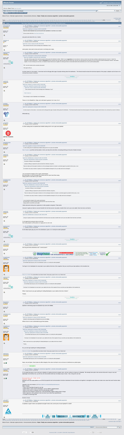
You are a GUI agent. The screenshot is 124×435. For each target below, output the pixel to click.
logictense (6, 353)
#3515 (119, 302)
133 (22, 20)
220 (79, 21)
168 (88, 20)
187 (16, 21)
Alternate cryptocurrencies (16, 16)
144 (43, 20)
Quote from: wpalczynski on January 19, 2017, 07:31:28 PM (34, 260)
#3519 (119, 369)
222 (82, 21)
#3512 (119, 244)
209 (58, 21)
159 (71, 20)
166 (85, 20)
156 (66, 20)
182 (7, 21)
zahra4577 (5, 400)
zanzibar (5, 103)
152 (58, 20)
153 (60, 20)
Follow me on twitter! (26, 274)
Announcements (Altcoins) (30, 16)
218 (75, 21)
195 (31, 21)
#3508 (119, 155)
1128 (93, 21)
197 (35, 21)
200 (41, 21)
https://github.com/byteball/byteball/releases (49, 384)
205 (50, 21)
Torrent (21, 10)
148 (51, 20)
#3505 (119, 104)
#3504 (119, 81)
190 (22, 21)
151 (56, 20)
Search (13, 12)
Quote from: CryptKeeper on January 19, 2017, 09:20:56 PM (34, 280)
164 (81, 20)
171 (94, 20)
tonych (5, 369)
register (19, 8)
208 (56, 21)
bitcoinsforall (6, 25)
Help (10, 12)
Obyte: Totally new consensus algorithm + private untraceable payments (55, 16)
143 (41, 20)
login (15, 8)
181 (5, 21)
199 (39, 21)
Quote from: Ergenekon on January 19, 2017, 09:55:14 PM (34, 317)
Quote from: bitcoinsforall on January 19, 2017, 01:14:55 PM (35, 159)
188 (18, 21)
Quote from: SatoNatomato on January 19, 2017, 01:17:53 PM (36, 184)
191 (24, 21)
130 (17, 20)
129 (15, 20)
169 (90, 20)
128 (13, 20)
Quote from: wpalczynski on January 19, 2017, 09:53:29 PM (34, 329)
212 (63, 21)
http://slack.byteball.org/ (39, 33)
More (25, 12)
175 (101, 20)
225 (88, 21)
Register (21, 12)
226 (90, 21)
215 (69, 21)
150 (54, 20)
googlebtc (5, 123)
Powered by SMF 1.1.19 (54, 432)
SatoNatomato (7, 142)
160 (73, 20)
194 (30, 21)
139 (34, 20)
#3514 (119, 277)
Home (6, 12)
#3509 (119, 180)
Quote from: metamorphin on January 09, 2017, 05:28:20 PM (34, 55)
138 (32, 20)
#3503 (119, 53)
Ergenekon (6, 302)
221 (80, 21)
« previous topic (117, 18)
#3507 (119, 143)
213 (65, 21)
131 (19, 20)
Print (119, 21)
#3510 (119, 212)
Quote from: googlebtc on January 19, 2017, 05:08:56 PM (34, 145)
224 (86, 21)
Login (17, 12)
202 (45, 21)
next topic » (118, 19)
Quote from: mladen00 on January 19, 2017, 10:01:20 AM (35, 86)
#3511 (119, 226)
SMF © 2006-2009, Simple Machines (67, 432)
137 (30, 20)
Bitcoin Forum (5, 16)
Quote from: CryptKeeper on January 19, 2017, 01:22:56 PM (34, 29)
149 (52, 20)
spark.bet (5, 81)
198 (37, 21)
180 (3, 21)
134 (24, 20)
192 (26, 21)
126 (9, 20)
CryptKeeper (6, 257)
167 (86, 20)
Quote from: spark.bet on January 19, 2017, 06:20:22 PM (34, 183)
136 (28, 20)
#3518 (119, 354)
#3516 (119, 314)
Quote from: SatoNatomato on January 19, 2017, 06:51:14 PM (35, 214)
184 (11, 21)
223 (84, 21)
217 (73, 21)
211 (62, 21)
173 (98, 20)
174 (100, 20)
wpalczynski (6, 52)
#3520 (119, 400)
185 (13, 21)
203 (47, 21)
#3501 (119, 26)
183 (9, 21)
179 (110, 20)
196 (33, 21)
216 (71, 21)
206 (52, 21)
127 (11, 20)
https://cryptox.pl (27, 92)
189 (20, 21)
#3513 (119, 258)
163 (79, 20)
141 (37, 20)
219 (77, 21)
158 (69, 20)
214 (67, 21)
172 (96, 20)
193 (28, 21)
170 (92, 20)
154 (62, 20)
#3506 (119, 123)
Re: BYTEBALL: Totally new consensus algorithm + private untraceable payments (46, 25)
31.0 (19, 10)
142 (39, 20)
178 (108, 20)
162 (77, 20)
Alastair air (6, 40)
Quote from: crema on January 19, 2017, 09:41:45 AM (33, 43)
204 (48, 21)
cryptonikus (6, 244)
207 (54, 21)
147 (49, 20)
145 (45, 20)
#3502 (119, 41)
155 (64, 20)
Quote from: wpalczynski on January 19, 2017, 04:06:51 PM (34, 106)
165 (83, 20)
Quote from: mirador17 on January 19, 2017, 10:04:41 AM (34, 84)
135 (26, 20)
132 (20, 20)
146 (47, 20)
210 (60, 21)
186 (14, 21)
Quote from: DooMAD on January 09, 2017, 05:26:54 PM (35, 57)
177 (106, 20)
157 (68, 20)
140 (36, 20)
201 (43, 21)
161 (75, 20)
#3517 (119, 326)
